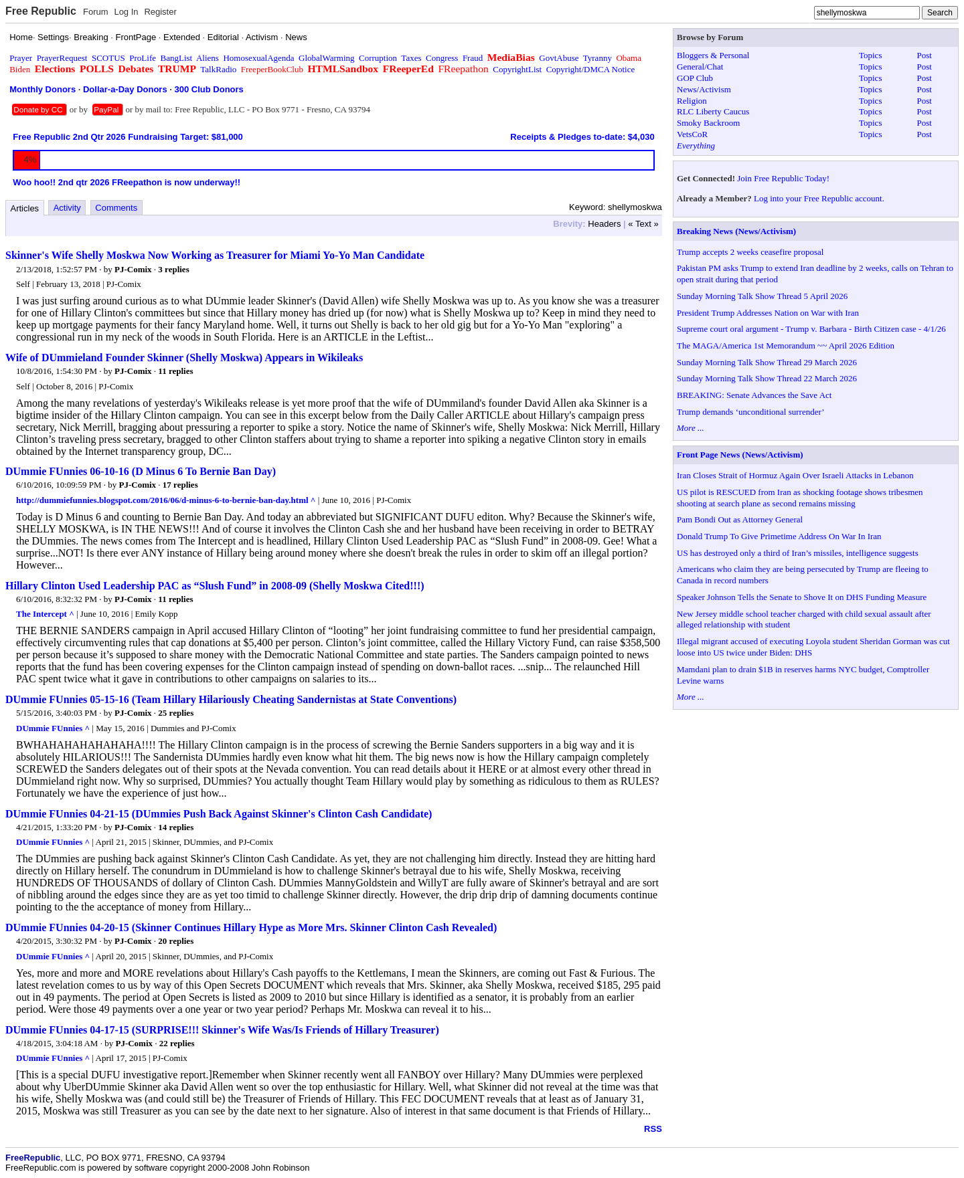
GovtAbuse (558, 58)
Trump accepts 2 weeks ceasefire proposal (750, 252)
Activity (67, 208)
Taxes (411, 58)
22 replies (177, 1043)
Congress (442, 58)
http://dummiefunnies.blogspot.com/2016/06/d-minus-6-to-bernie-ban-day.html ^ (165, 500)
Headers (604, 224)
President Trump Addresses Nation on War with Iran (768, 313)
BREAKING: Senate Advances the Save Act (754, 395)
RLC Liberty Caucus (713, 111)
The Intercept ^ (45, 614)
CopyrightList (517, 69)
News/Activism (704, 89)
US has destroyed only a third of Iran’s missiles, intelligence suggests (797, 553)
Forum (95, 12)
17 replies (180, 485)
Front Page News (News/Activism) (740, 455)
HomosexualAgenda (258, 58)
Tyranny (597, 58)
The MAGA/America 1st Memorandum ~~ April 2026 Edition (785, 345)
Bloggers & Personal (713, 55)
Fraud (473, 58)
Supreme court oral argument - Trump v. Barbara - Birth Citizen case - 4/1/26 (811, 329)
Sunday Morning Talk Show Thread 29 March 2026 (767, 362)
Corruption (378, 58)
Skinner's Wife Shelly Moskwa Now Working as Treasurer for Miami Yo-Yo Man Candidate (214, 255)
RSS (653, 1129)
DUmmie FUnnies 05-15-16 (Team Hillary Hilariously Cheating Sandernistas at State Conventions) (231, 699)
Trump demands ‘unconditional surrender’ (751, 412)
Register (160, 12)
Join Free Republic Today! (783, 178)
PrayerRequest (62, 58)
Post (924, 55)
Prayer (20, 58)
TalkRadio (218, 69)
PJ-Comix (133, 269)
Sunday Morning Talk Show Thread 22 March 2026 (767, 378)
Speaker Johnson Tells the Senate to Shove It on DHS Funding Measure (802, 597)
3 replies (173, 269)
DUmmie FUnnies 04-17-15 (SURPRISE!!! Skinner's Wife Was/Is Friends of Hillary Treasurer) (222, 1030)
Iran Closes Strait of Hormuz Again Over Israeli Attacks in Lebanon (795, 475)
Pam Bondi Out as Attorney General (740, 519)
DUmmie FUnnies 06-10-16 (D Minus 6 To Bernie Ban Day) (140, 471)
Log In (126, 12)
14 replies (175, 827)
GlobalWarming (326, 58)
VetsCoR (692, 134)
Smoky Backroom (708, 123)
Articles (25, 208)
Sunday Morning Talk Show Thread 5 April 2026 (762, 296)
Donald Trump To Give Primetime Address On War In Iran (779, 536)
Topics (870, 55)
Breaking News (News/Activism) (736, 231)
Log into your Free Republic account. (819, 198)
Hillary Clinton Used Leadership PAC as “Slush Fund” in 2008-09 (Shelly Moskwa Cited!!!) (214, 585)
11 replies (175, 371)
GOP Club (695, 78)
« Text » (643, 224)
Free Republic (40, 11)
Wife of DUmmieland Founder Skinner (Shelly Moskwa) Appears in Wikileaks (184, 357)
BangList (177, 58)
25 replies (175, 713)
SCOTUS (108, 58)
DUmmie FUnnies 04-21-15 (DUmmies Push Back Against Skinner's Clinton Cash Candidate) (218, 813)
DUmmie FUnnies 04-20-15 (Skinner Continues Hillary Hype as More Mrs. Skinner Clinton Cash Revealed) (251, 927)
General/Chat (700, 67)
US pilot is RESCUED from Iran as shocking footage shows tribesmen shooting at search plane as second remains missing (800, 497)
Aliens (207, 58)
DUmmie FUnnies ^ (53, 728)
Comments (116, 208)
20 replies (175, 941)
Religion (692, 101)
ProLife (142, 58)
